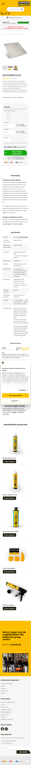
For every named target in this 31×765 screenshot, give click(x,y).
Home (3, 34)
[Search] (22, 9)
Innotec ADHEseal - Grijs (9, 458)
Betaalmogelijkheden (6, 712)
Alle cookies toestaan (15, 395)
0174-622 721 (16, 644)
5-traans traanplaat (18, 224)
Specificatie (15, 97)
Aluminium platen (10, 34)
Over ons (3, 704)
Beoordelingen (20, 97)
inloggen (14, 412)
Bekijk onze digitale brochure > (8, 702)
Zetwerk (3, 686)
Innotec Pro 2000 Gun (8, 605)
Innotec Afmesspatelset (8, 568)
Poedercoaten (4, 691)
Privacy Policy (4, 707)
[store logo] (24, 3)
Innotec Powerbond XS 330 (9, 494)
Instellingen (22, 390)
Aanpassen (15, 400)
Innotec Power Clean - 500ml (10, 531)
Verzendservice (5, 714)
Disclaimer (3, 717)
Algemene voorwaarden (7, 719)
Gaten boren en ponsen (7, 683)
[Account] (6, 13)
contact (4, 212)
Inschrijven (23, 752)
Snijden (3, 693)
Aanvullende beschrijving (7, 97)
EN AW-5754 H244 (23, 237)
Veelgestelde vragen (6, 709)
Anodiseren (4, 688)
